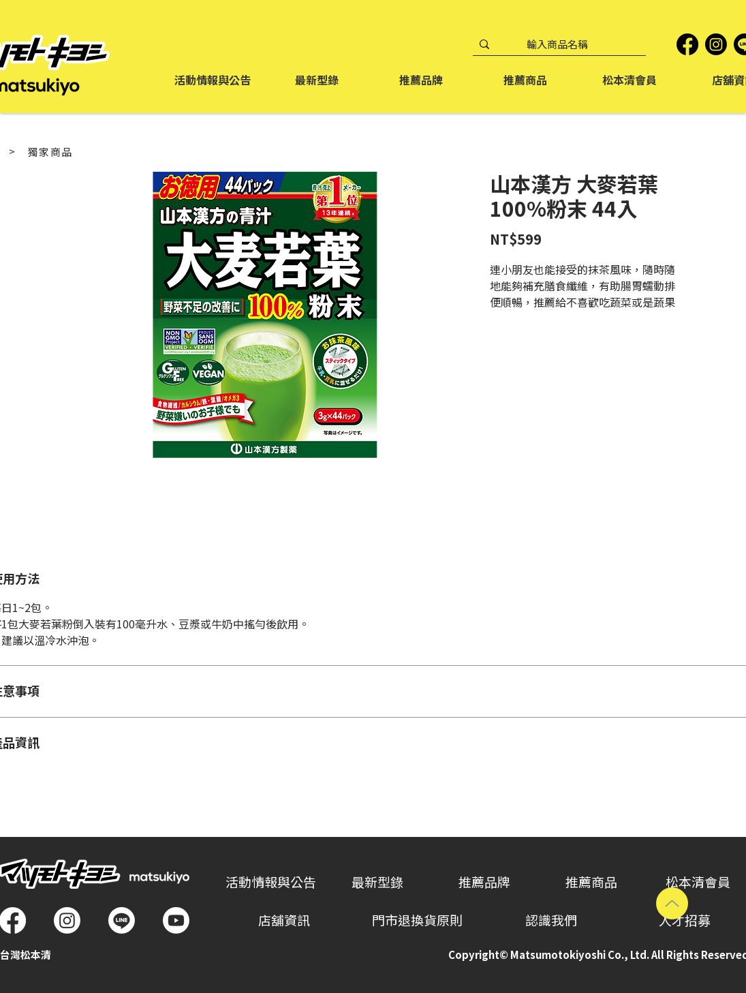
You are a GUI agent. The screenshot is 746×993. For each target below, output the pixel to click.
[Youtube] (176, 920)
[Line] (121, 920)
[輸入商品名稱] (557, 44)
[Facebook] (687, 44)
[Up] (672, 903)
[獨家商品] (51, 152)
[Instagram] (716, 44)
